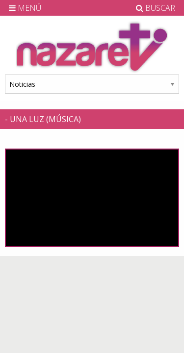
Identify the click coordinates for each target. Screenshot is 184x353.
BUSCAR (155, 7)
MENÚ (25, 7)
